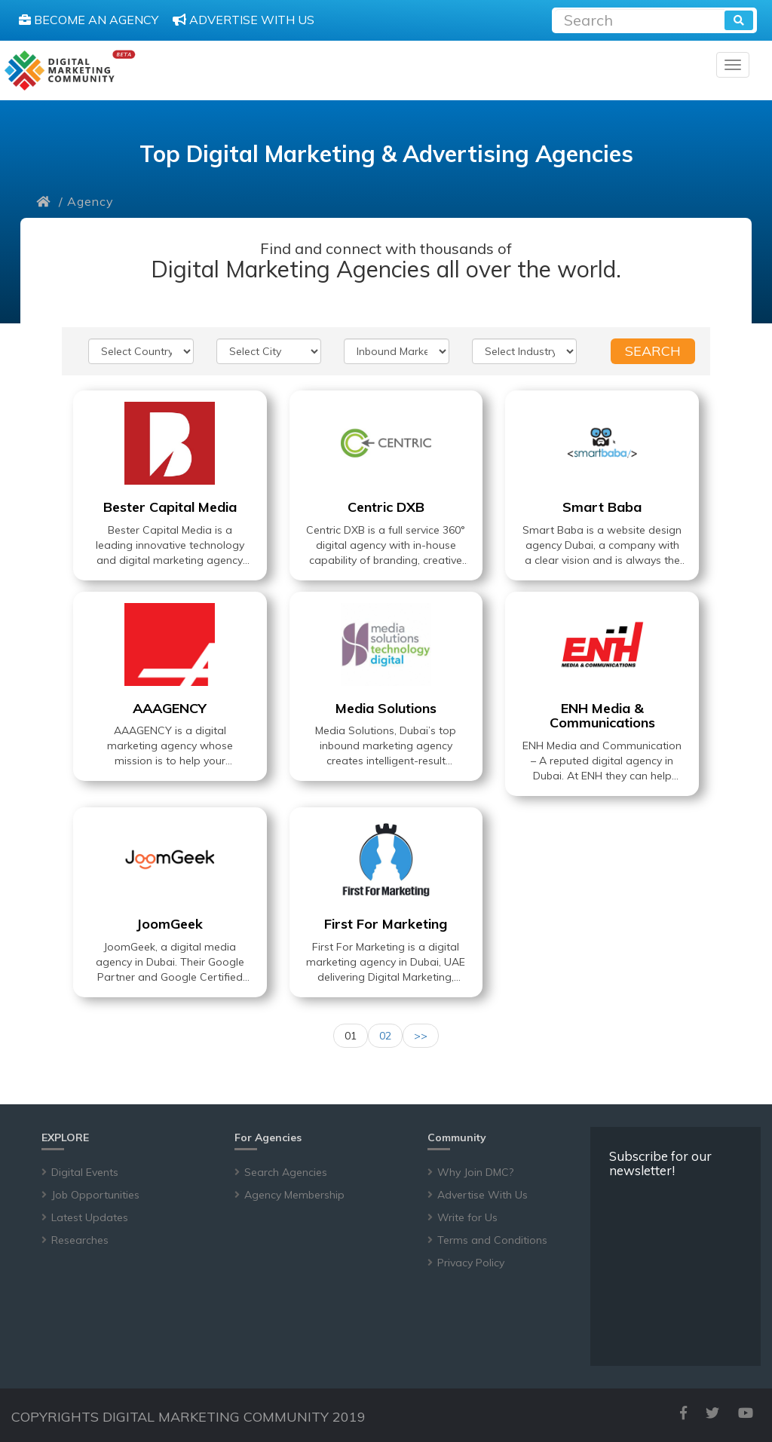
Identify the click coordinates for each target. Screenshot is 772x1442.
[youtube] (746, 1413)
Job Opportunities (95, 1195)
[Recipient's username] (640, 18)
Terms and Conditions (492, 1240)
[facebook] (683, 1413)
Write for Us (467, 1217)
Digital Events (84, 1172)
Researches (80, 1240)
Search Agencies (285, 1172)
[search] (739, 20)
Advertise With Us (482, 1195)
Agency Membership (294, 1195)
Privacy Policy (470, 1262)
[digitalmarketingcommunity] (69, 70)
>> (420, 1035)
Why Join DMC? (475, 1172)
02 (385, 1035)
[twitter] (712, 1413)
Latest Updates (89, 1217)
